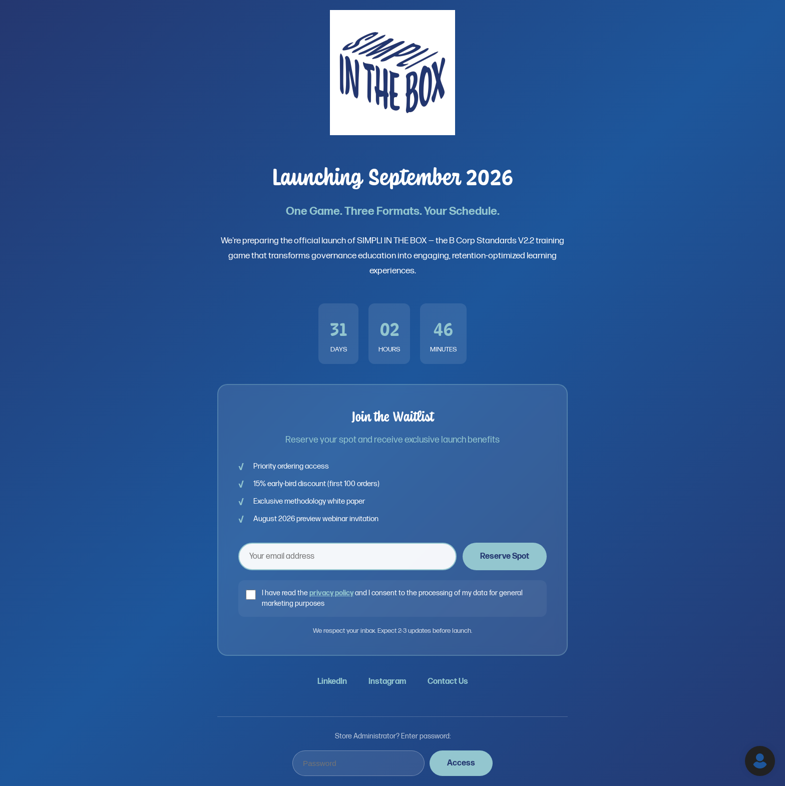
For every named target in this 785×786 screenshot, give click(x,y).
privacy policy (331, 593)
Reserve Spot (504, 556)
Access (461, 763)
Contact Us (448, 681)
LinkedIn (332, 681)
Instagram (387, 681)
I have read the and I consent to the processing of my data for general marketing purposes (392, 598)
